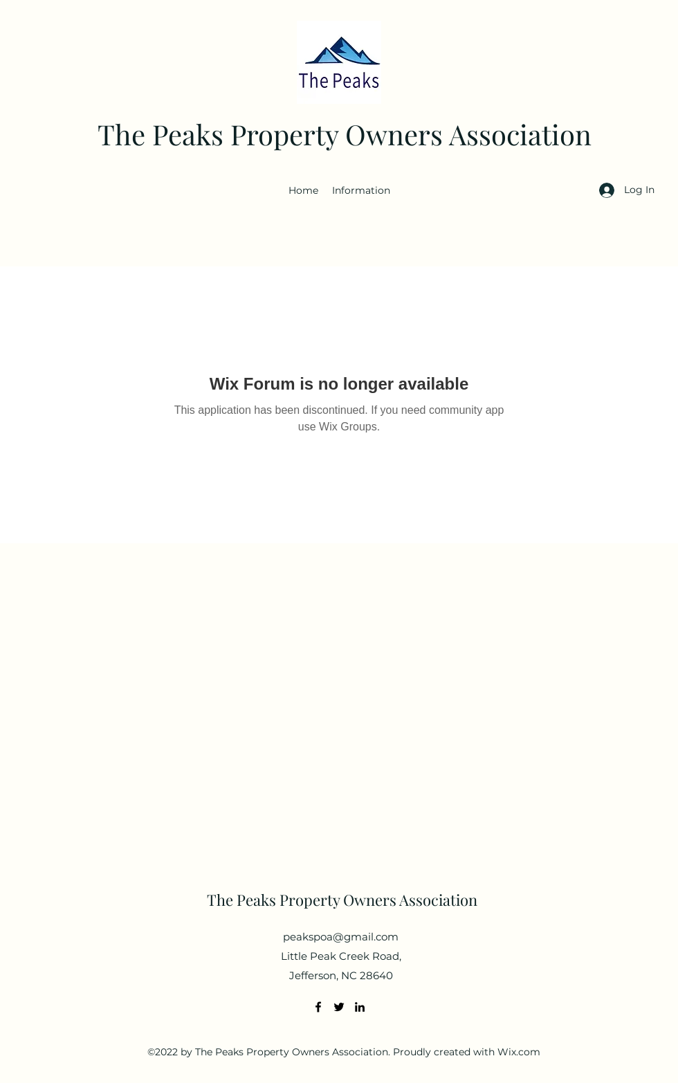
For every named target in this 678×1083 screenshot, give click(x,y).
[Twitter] (339, 1007)
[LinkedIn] (360, 1007)
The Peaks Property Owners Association (345, 134)
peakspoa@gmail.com (340, 936)
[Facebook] (318, 1007)
